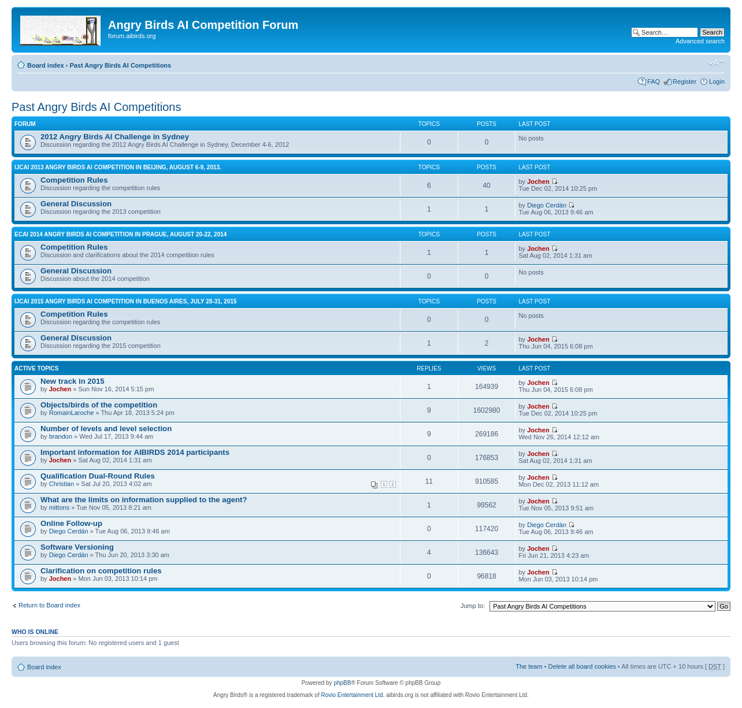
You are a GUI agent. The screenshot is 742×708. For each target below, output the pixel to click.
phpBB (342, 683)
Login (717, 81)
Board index (45, 65)
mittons (59, 507)
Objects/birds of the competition (98, 405)
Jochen (538, 181)
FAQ (653, 81)
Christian (61, 483)
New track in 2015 (72, 381)
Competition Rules (74, 180)
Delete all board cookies (582, 666)
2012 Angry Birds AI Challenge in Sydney (114, 136)
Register (684, 81)
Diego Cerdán (546, 205)
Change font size (716, 63)
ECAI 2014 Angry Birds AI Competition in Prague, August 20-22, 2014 (120, 234)
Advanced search (700, 41)
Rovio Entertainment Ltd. (352, 695)
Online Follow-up (71, 523)
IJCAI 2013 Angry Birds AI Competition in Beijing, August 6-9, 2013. (117, 167)
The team (528, 666)
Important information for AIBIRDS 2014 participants (134, 452)
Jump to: (473, 605)
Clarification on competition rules (101, 570)
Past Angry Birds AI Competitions (120, 65)
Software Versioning (77, 547)
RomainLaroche (71, 412)
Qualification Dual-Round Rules (97, 476)
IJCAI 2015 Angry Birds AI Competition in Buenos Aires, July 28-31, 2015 (125, 301)
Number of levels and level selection (106, 428)
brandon (60, 436)
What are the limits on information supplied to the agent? (143, 499)
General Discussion (76, 203)
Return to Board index (49, 605)
